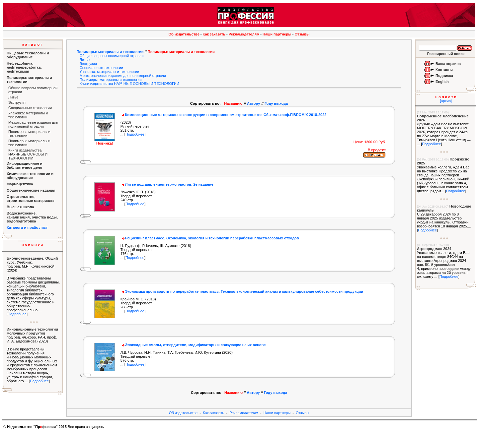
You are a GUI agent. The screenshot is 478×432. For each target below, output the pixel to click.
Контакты (444, 70)
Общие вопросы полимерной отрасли (112, 56)
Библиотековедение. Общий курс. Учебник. (32, 260)
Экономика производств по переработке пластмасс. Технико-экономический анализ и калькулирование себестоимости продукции (241, 291)
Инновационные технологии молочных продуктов (32, 331)
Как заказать (214, 34)
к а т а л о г (32, 44)
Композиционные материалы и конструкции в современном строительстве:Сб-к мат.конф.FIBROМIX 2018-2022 (223, 115)
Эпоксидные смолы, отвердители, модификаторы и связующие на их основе (193, 345)
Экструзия (17, 102)
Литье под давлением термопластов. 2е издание (166, 184)
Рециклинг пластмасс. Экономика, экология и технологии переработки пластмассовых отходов (209, 238)
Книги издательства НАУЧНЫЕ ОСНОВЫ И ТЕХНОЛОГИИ (27, 154)
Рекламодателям (244, 34)
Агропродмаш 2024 (434, 249)
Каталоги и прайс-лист (27, 227)
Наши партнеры (277, 34)
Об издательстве (184, 34)
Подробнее (17, 314)
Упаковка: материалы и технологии (109, 72)
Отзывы (302, 34)
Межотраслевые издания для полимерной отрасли (33, 124)
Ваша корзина (448, 64)
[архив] (446, 101)
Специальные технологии (30, 108)
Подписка (444, 76)
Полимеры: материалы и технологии (110, 52)
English (442, 82)
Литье (13, 97)
